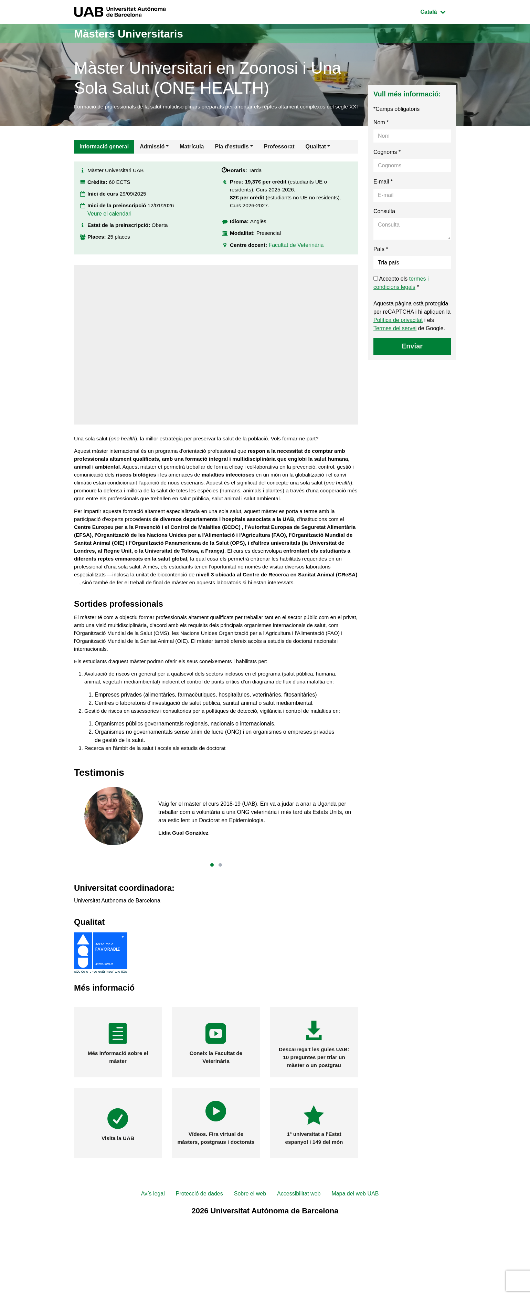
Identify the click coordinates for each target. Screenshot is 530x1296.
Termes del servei (394, 337)
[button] (212, 917)
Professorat (279, 155)
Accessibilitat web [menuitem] (298, 1247)
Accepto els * (401, 292)
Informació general (104, 155)
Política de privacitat (398, 329)
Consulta (384, 220)
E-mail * (383, 191)
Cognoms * (387, 161)
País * (380, 258)
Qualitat (316, 155)
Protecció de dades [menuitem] (199, 1247)
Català (438, 11)
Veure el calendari (109, 225)
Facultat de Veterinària (298, 259)
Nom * (381, 131)
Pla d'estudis (232, 155)
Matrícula (192, 155)
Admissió (152, 155)
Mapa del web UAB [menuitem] (355, 1247)
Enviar (412, 355)
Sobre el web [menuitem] (250, 1247)
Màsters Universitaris (136, 33)
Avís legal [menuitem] (153, 1247)
